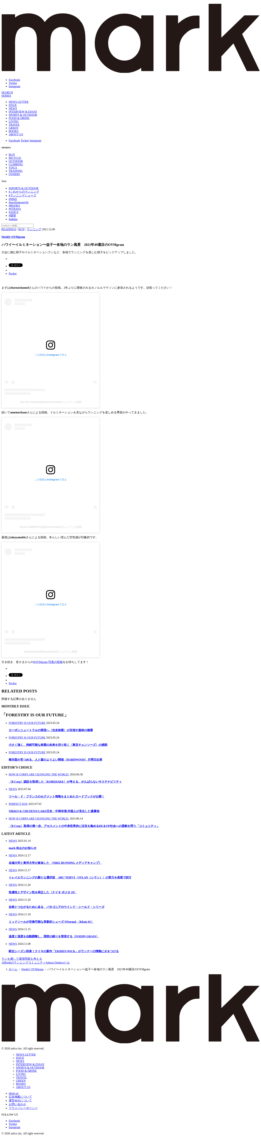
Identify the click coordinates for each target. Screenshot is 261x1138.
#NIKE (13, 199)
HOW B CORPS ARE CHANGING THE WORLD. (39, 774)
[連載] (6, 95)
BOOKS (13, 131)
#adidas (13, 219)
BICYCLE (15, 157)
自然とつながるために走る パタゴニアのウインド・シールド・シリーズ (56, 906)
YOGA (13, 167)
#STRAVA (15, 208)
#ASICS (13, 212)
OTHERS (14, 174)
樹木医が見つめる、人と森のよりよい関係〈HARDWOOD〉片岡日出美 (55, 759)
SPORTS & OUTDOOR (23, 114)
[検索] (7, 92)
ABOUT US (16, 134)
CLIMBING (16, 164)
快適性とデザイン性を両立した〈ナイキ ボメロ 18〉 (43, 892)
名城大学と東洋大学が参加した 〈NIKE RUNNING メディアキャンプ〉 (55, 862)
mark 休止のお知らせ (22, 848)
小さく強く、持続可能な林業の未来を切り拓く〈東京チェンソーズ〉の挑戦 (58, 744)
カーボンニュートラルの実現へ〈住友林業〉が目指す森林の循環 (51, 730)
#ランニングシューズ (22, 195)
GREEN (13, 127)
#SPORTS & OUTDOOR (23, 188)
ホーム (13, 969)
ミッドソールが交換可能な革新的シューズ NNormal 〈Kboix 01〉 (51, 921)
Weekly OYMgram (13, 236)
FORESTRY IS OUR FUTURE (27, 722)
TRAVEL (14, 124)
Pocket (13, 273)
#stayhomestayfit (18, 202)
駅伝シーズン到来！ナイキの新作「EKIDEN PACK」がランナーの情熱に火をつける (64, 951)
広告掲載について (20, 1096)
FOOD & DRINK (19, 118)
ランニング (34, 229)
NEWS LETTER (18, 101)
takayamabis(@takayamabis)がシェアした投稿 (50, 651)
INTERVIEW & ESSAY (23, 111)
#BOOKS (14, 205)
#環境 (12, 215)
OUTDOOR (16, 161)
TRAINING (16, 170)
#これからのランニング (24, 191)
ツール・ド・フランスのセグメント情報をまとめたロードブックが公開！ (56, 796)
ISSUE (13, 105)
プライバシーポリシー (23, 1108)
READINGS (8, 229)
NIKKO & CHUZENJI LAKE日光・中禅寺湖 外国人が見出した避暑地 (54, 811)
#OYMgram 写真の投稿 (48, 662)
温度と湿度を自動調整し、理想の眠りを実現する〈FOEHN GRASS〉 (54, 936)
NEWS (13, 108)
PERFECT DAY (18, 803)
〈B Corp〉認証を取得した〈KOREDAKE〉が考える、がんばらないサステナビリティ (65, 781)
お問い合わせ (17, 1104)
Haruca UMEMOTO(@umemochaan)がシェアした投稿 (51, 526)
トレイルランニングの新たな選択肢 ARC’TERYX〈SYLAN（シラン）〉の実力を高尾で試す (70, 877)
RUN (12, 154)
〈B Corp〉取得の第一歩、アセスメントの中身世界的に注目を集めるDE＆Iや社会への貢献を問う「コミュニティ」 (84, 825)
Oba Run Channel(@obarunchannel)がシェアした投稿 (50, 402)
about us (13, 1093)
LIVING (14, 121)
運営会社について (20, 1100)
